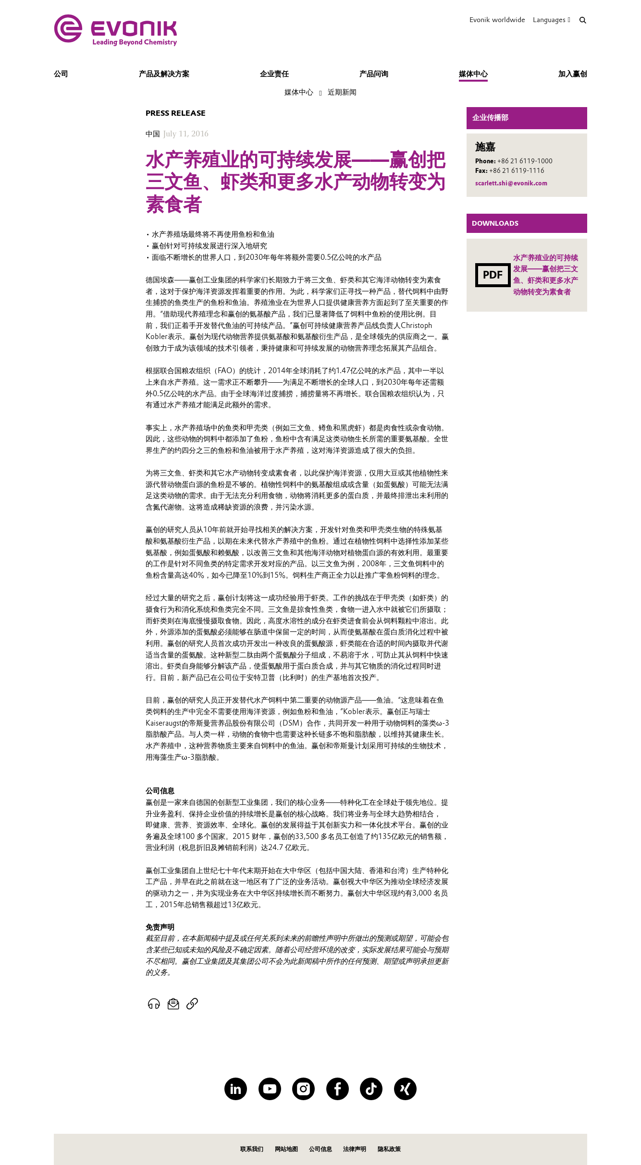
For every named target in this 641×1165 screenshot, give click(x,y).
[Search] (582, 19)
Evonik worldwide (497, 19)
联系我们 (251, 1149)
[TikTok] (371, 1089)
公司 (61, 74)
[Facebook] (337, 1089)
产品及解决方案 (164, 74)
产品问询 (373, 74)
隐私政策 (389, 1149)
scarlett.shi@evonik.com (511, 183)
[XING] (405, 1089)
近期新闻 (342, 92)
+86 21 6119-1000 (525, 161)
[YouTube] (270, 1089)
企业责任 (274, 74)
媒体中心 (473, 74)
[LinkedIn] (235, 1089)
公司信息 (320, 1149)
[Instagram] (303, 1089)
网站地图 (286, 1149)
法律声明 (354, 1149)
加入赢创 (572, 74)
